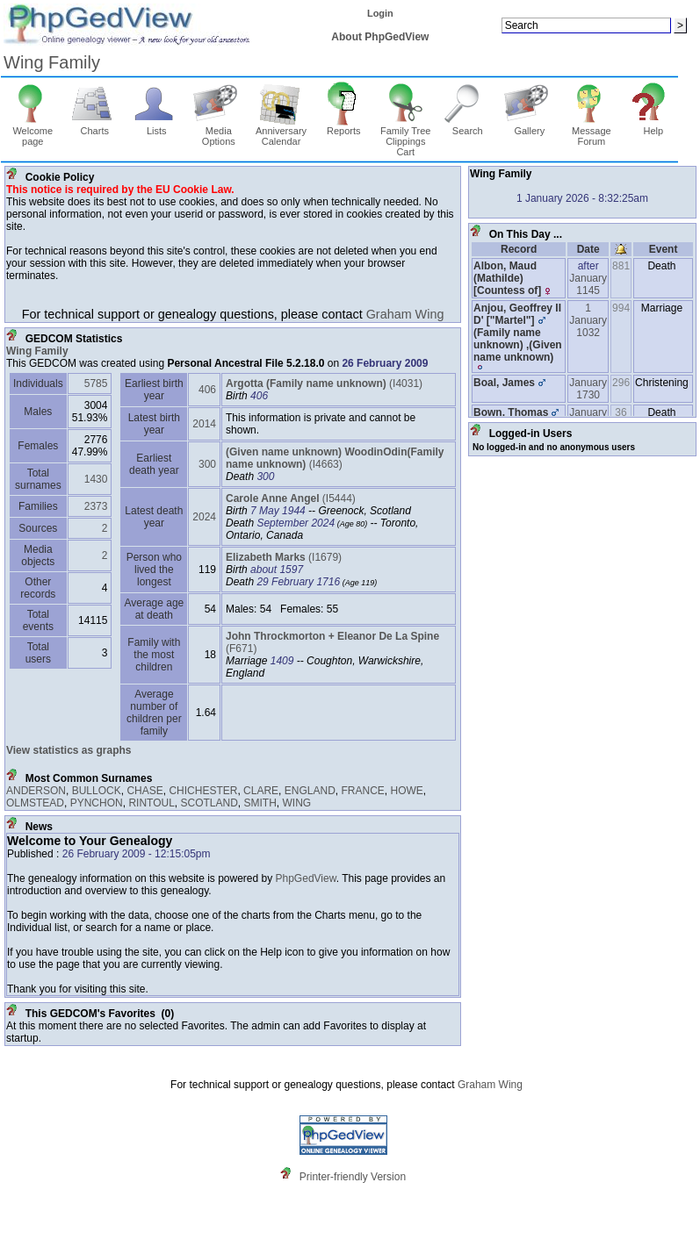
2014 (204, 424)
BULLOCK (96, 791)
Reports (344, 126)
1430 (96, 479)
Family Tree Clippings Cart (405, 137)
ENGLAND (310, 791)
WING (297, 803)
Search (468, 126)
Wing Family (52, 62)
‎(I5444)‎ (291, 498)
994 (621, 308)
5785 (96, 383)
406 (207, 389)
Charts (94, 126)
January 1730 (588, 388)
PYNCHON (96, 803)
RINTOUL (151, 803)
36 (620, 412)
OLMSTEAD (35, 803)
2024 (204, 517)
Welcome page (33, 132)
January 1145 (588, 284)
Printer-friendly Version (352, 1177)
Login (380, 13)
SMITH (260, 803)
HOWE (406, 791)
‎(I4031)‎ (324, 383)
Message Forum (591, 132)
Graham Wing (405, 314)
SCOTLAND (209, 803)
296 (621, 382)
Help (654, 126)
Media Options (218, 132)
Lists (157, 126)
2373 (96, 506)
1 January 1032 (588, 320)
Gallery (529, 126)
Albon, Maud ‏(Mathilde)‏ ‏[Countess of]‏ (507, 278)
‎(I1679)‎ (284, 557)
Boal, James (504, 382)
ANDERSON (36, 791)
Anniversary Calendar (281, 132)
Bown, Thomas (510, 412)
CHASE (144, 791)
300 (207, 464)
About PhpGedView (380, 37)
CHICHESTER (203, 791)
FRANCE (362, 791)
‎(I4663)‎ (335, 458)
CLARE (260, 791)
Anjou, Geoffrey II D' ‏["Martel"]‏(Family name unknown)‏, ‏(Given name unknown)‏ (517, 336)
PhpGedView (306, 878)
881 (621, 266)
